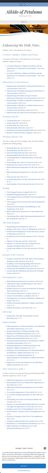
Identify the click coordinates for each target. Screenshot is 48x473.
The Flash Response (11, 222)
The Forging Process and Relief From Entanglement (26, 197)
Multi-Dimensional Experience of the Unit (22, 167)
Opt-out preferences (24, 470)
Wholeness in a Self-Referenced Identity (22, 424)
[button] (45, 448)
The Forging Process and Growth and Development (26, 202)
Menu (24, 21)
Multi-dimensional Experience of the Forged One (25, 211)
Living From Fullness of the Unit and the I (22, 248)
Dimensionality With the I (16, 128)
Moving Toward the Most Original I (20, 133)
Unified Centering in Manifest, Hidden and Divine (25, 303)
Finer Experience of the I (14, 368)
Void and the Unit (13, 177)
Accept (24, 466)
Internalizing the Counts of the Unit (20, 162)
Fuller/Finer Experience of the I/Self (20, 380)
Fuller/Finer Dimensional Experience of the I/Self (25, 387)
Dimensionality (9, 322)
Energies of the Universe (13, 254)
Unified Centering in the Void (17, 308)
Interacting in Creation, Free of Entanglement (24, 411)
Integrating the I (13, 123)
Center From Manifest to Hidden (19, 296)
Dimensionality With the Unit (17, 155)
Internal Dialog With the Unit (17, 153)
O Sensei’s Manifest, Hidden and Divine (20, 54)
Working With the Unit (15, 148)
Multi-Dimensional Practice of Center (21, 281)
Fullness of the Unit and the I (17, 241)
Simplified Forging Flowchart (17, 195)
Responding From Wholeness (17, 227)
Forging (6, 188)
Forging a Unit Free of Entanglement (20, 409)
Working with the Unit (12, 136)
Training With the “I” (14, 121)
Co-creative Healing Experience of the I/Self (23, 395)
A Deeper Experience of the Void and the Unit (24, 179)
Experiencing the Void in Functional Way (22, 113)
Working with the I (11, 116)
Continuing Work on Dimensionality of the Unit (24, 158)
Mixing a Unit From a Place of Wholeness (22, 229)
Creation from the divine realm (18, 110)
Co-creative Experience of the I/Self (20, 392)
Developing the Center (13, 277)
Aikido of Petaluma (24, 12)
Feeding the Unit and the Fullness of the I (22, 236)
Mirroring (7, 311)
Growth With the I (13, 125)
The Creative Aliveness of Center (19, 293)
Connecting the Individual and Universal (21, 268)
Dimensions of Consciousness (16, 82)
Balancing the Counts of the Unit (19, 165)
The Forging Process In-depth (18, 192)
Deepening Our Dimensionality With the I (22, 130)
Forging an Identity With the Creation (21, 421)
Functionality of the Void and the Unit (21, 184)
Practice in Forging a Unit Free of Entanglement (25, 416)
